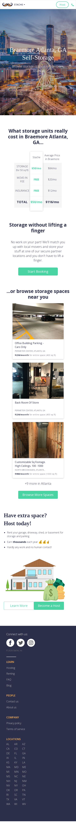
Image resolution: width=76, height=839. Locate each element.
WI (15, 804)
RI (7, 795)
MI (8, 772)
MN (16, 772)
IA (7, 758)
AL (7, 744)
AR (15, 744)
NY (16, 786)
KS (7, 763)
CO (16, 749)
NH (8, 781)
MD (16, 767)
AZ (23, 744)
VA (15, 800)
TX (7, 800)
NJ (15, 781)
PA (23, 790)
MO (24, 772)
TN (24, 795)
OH (24, 786)
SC (15, 795)
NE (24, 777)
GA (24, 753)
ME (24, 767)
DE (8, 753)
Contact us (12, 701)
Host (62, 4)
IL (15, 758)
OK (8, 790)
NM (24, 781)
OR (16, 790)
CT (23, 749)
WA (8, 804)
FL (15, 753)
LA (23, 763)
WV (24, 804)
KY (15, 763)
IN (23, 758)
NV (8, 786)
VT (23, 800)
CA (8, 749)
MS (8, 777)
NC (16, 777)
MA (8, 767)
